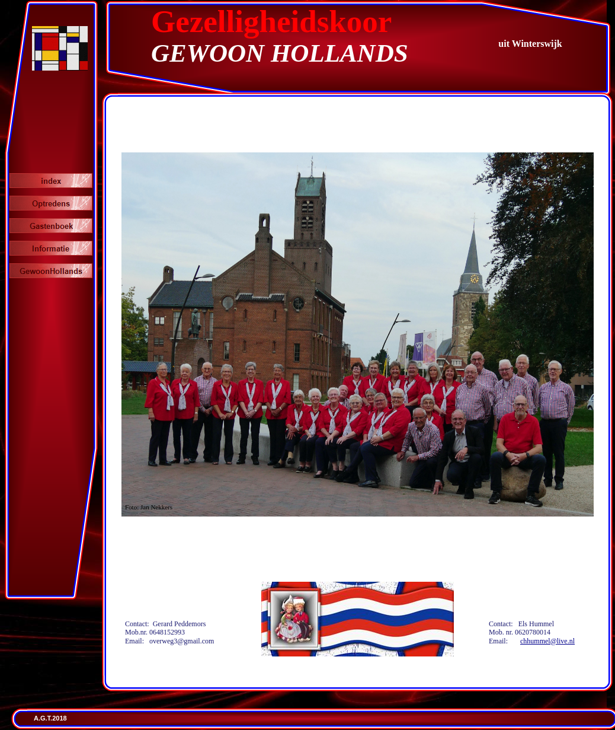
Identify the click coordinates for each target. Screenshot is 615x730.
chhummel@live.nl (547, 641)
